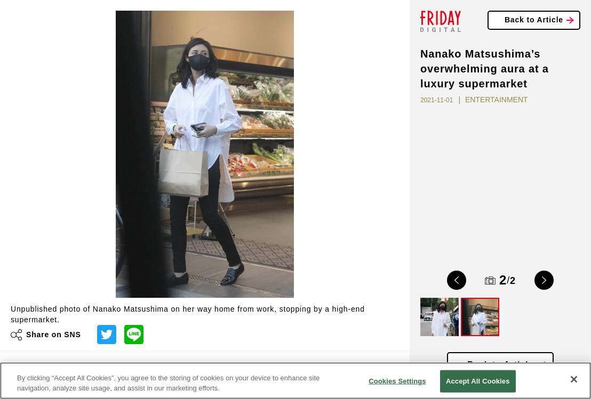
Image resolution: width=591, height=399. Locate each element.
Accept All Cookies (478, 381)
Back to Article (534, 19)
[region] (295, 380)
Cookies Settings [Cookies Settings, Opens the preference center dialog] (397, 381)
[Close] (574, 379)
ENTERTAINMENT (496, 99)
